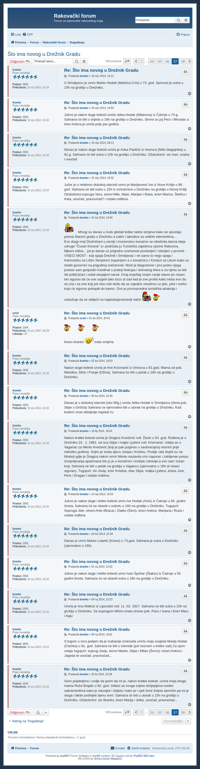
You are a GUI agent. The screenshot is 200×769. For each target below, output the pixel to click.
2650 (25, 84)
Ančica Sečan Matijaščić (108, 758)
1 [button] (142, 61)
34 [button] (152, 61)
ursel (15, 313)
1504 (25, 327)
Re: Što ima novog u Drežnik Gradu (101, 70)
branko (16, 69)
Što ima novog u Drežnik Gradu (44, 54)
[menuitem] (27, 34)
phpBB (64, 755)
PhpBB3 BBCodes (144, 755)
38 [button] (183, 61)
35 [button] (159, 61)
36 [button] (167, 61)
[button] (127, 61)
